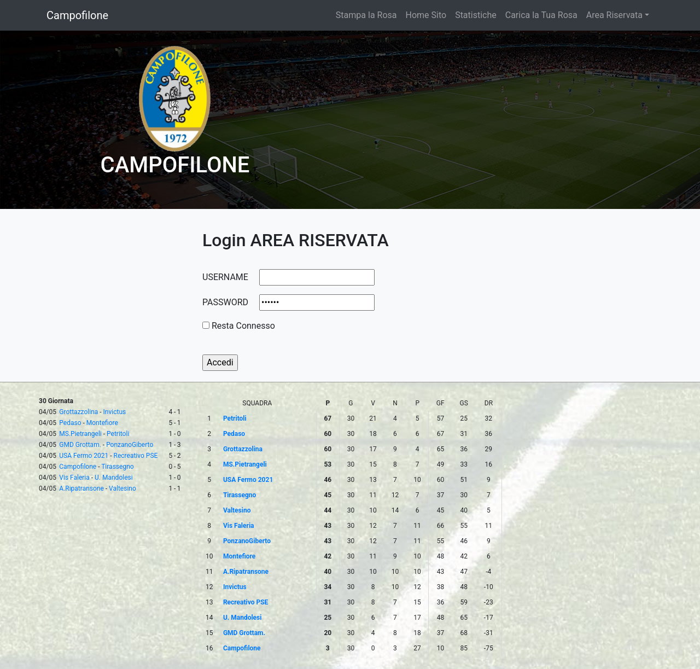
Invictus (114, 412)
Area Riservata (614, 15)
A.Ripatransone (81, 488)
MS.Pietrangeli (80, 434)
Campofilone (77, 15)
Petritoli (118, 434)
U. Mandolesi (114, 477)
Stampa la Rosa (366, 15)
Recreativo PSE (136, 455)
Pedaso (70, 423)
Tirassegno (117, 466)
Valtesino (122, 488)
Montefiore (102, 423)
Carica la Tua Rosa (541, 15)
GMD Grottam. (80, 445)
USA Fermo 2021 (83, 455)
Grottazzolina (78, 412)
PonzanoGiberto (129, 445)
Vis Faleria (74, 477)
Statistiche (476, 15)
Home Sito (426, 15)
